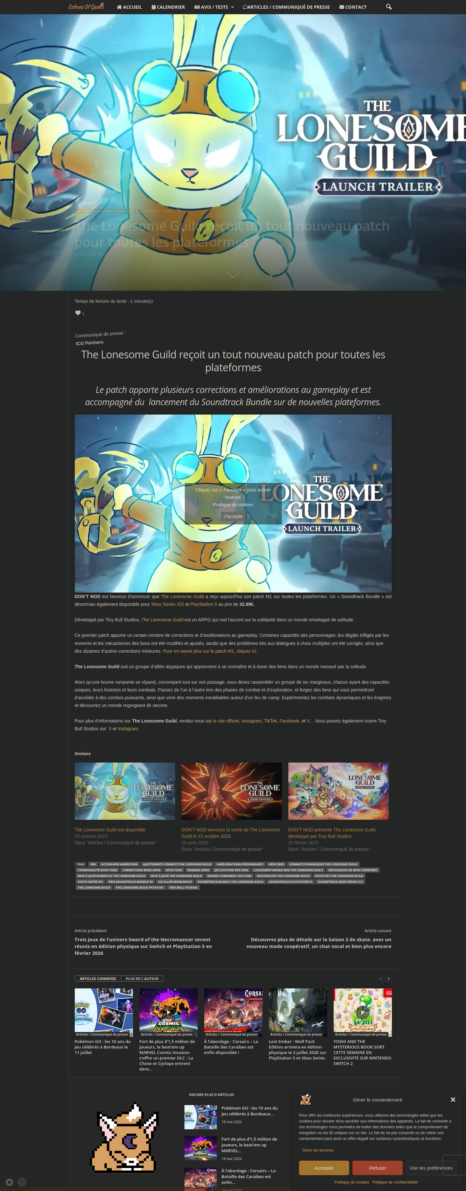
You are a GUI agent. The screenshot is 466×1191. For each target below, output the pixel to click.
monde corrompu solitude (229, 876)
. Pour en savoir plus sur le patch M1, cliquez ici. (209, 651)
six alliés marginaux (175, 882)
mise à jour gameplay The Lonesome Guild (112, 876)
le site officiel (226, 720)
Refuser (377, 1168)
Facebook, (290, 720)
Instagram (251, 720)
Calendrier (168, 7)
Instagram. (128, 728)
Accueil (129, 7)
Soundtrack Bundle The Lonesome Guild (230, 882)
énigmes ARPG (198, 870)
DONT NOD (174, 870)
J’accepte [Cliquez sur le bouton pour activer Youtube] (233, 516)
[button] (453, 1099)
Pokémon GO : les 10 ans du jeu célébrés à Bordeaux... (250, 1111)
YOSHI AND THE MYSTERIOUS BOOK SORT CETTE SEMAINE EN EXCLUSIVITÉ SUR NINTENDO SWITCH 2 (363, 1052)
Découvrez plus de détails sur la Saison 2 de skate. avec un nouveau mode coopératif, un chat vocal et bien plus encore (319, 942)
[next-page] (388, 978)
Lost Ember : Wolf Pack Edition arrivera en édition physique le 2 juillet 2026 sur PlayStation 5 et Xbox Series (298, 1049)
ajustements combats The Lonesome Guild (177, 864)
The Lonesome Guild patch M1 (140, 887)
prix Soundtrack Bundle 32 (130, 882)
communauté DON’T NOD (97, 870)
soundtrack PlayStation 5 (290, 882)
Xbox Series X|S (167, 604)
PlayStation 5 (203, 604)
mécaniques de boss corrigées (352, 870)
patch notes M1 (90, 882)
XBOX (168, 211)
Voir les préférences (431, 1168)
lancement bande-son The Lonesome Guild (288, 870)
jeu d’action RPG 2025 (231, 870)
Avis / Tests (214, 7)
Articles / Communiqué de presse (286, 7)
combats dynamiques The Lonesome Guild (323, 864)
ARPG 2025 (276, 864)
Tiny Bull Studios (183, 887)
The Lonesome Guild (182, 596)
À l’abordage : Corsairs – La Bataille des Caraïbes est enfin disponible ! (231, 1046)
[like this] (78, 313)
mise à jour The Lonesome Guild (176, 876)
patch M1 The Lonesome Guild (339, 876)
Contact (353, 7)
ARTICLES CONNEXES (98, 978)
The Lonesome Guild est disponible (110, 829)
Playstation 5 (147, 211)
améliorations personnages (240, 864)
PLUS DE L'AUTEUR (142, 978)
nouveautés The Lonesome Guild (283, 876)
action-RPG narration (119, 864)
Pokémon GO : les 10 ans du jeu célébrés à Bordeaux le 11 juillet (103, 1046)
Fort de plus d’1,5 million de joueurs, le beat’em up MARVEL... (249, 1145)
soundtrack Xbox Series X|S (340, 882)
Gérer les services (318, 1150)
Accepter (324, 1168)
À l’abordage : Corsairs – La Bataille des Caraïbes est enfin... (249, 1176)
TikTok (270, 720)
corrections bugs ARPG (142, 870)
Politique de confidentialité (394, 1182)
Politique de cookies (352, 1182)
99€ (93, 864)
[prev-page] (381, 978)
